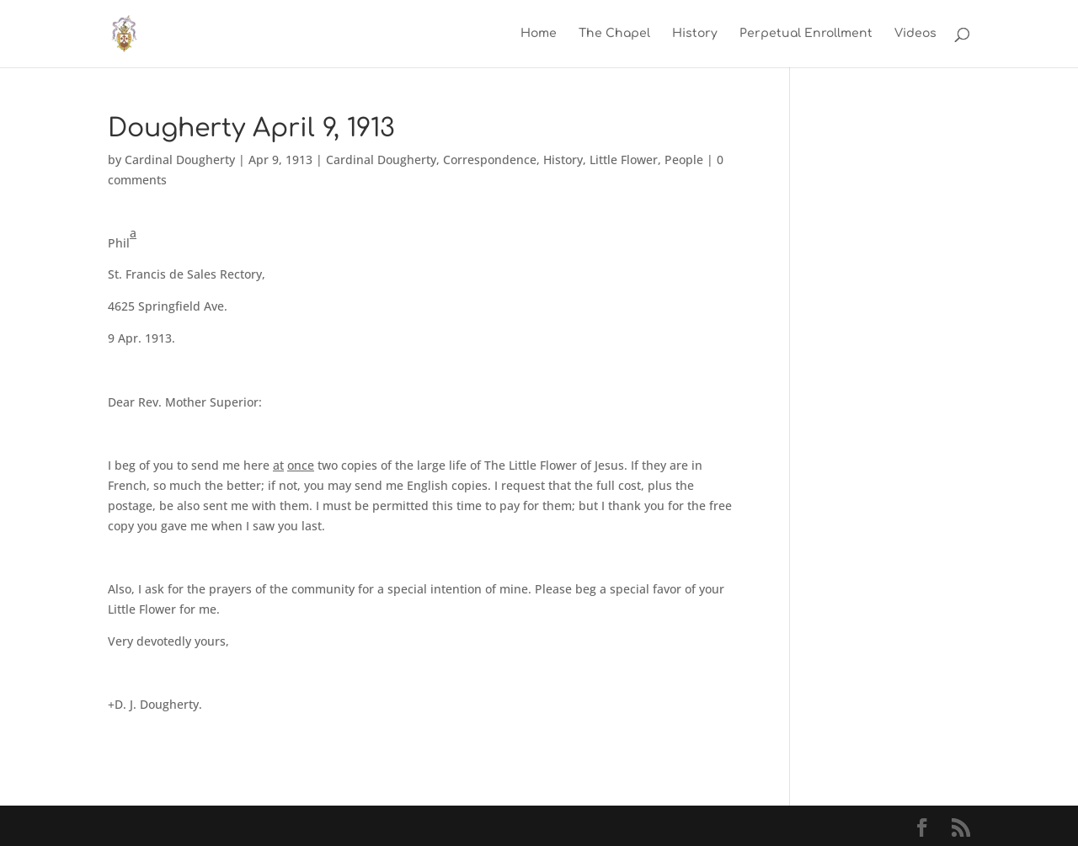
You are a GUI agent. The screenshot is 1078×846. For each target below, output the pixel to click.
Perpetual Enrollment (806, 34)
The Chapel (614, 34)
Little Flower (624, 160)
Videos (915, 34)
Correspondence (489, 160)
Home (538, 34)
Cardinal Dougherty (180, 160)
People (683, 160)
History (695, 34)
